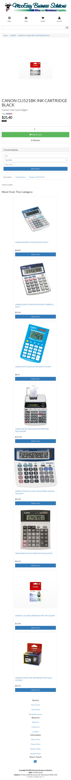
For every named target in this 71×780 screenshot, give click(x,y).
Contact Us (35, 727)
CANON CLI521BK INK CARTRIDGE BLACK (34, 35)
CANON (13, 35)
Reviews (36, 177)
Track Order (35, 709)
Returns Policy (35, 749)
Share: (7, 114)
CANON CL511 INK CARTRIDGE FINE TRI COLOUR (35, 616)
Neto (42, 777)
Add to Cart (35, 134)
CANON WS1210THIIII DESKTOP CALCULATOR (33, 553)
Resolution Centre (35, 714)
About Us (35, 722)
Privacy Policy (35, 744)
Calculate (35, 169)
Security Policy (35, 754)
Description (7, 177)
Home (5, 35)
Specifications (21, 177)
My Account (35, 705)
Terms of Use (35, 739)
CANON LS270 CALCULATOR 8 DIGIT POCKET (33, 367)
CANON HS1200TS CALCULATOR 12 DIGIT (31, 242)
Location (36, 732)
